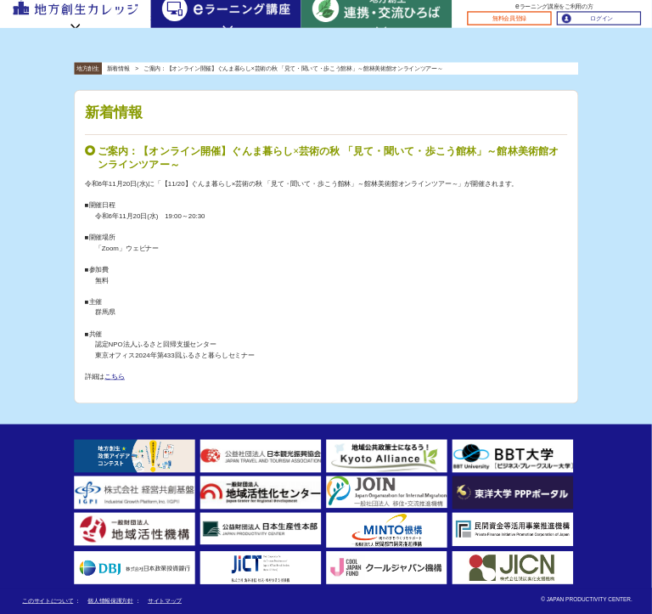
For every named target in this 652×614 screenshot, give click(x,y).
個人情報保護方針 (109, 601)
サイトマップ (165, 601)
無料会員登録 (509, 18)
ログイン (601, 18)
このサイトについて (47, 601)
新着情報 (118, 68)
